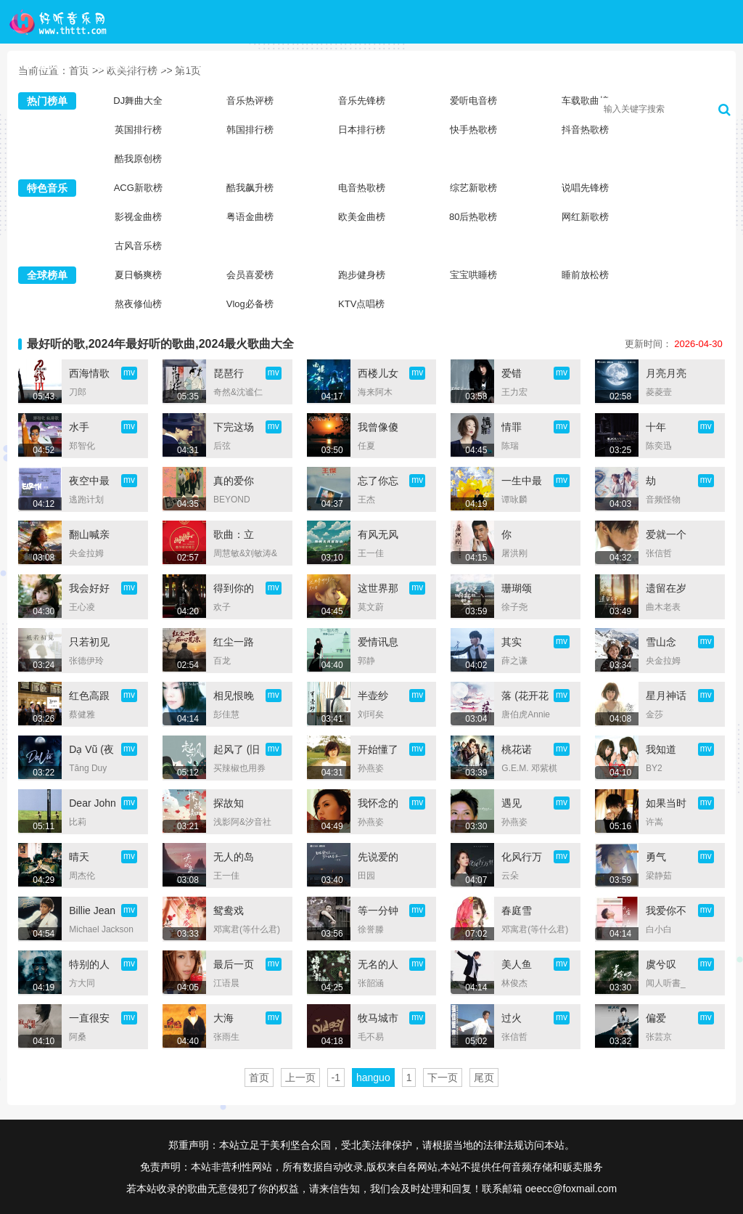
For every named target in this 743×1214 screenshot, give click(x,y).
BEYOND (231, 499)
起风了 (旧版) (236, 751)
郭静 (366, 661)
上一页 (300, 1077)
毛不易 (371, 1037)
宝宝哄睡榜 (473, 274)
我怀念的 (378, 803)
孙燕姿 (371, 768)
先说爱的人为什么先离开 (378, 859)
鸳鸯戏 (228, 910)
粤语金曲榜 (250, 216)
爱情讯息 (378, 642)
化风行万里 (521, 859)
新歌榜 (108, 65)
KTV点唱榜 (361, 303)
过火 (511, 1018)
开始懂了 (378, 749)
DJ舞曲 (269, 65)
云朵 (510, 876)
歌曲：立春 (233, 537)
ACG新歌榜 (138, 187)
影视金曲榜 (138, 216)
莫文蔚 (371, 607)
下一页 (442, 1077)
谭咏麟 (514, 499)
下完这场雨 (233, 429)
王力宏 (514, 392)
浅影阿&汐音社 (242, 822)
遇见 (511, 803)
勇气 (656, 857)
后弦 (222, 446)
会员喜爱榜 (250, 274)
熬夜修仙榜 (138, 303)
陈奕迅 (659, 446)
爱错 (511, 373)
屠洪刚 (514, 553)
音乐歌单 (510, 65)
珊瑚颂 (516, 588)
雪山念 (661, 642)
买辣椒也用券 (239, 768)
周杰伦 (82, 876)
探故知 (228, 803)
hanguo (373, 1077)
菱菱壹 (659, 392)
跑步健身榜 (361, 274)
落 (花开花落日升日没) (525, 698)
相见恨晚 (233, 695)
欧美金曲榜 (361, 216)
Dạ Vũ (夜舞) (91, 751)
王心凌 (82, 607)
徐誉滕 (371, 929)
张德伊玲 (86, 661)
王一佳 (371, 553)
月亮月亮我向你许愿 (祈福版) (666, 375)
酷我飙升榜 (250, 187)
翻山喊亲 (89, 534)
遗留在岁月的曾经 (666, 590)
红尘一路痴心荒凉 (233, 644)
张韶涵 (371, 983)
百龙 (222, 661)
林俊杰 (514, 983)
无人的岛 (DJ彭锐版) (233, 859)
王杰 (366, 499)
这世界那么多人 (378, 590)
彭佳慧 (226, 714)
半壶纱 (373, 695)
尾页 (484, 1077)
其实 (511, 642)
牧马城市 (378, 1018)
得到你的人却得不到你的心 (233, 590)
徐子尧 (514, 607)
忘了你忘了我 (378, 483)
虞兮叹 (661, 964)
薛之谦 (514, 661)
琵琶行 (228, 373)
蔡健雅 (82, 714)
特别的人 (89, 964)
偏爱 (656, 1018)
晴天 (79, 857)
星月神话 (666, 695)
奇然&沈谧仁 (238, 392)
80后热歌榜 (473, 216)
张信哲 (659, 553)
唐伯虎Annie (525, 714)
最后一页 (233, 964)
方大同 (82, 983)
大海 (223, 1018)
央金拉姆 (86, 553)
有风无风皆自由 (378, 537)
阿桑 (77, 1037)
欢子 (222, 607)
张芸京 (659, 1037)
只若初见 (89, 642)
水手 (79, 427)
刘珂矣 (371, 714)
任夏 (366, 446)
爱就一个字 (666, 537)
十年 (656, 427)
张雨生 (226, 1037)
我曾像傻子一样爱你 (378, 429)
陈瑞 (510, 446)
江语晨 (226, 983)
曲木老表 (663, 607)
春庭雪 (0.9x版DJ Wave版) (523, 913)
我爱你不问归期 (666, 913)
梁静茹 (659, 876)
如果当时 (666, 803)
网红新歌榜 (585, 216)
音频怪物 (663, 499)
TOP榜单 (189, 65)
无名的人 (378, 964)
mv (129, 372)
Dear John (92, 803)
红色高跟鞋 (89, 698)
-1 (336, 1077)
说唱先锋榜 (585, 187)
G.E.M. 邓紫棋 (529, 768)
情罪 (511, 427)
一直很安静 (89, 1020)
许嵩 (654, 822)
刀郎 (77, 392)
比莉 (77, 822)
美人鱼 (516, 964)
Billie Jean (92, 910)
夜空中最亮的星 (89, 483)
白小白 (659, 929)
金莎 (654, 714)
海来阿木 (375, 392)
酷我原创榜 (138, 158)
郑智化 (82, 446)
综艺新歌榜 (473, 187)
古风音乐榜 (138, 245)
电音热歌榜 (361, 187)
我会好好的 (89, 590)
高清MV (594, 65)
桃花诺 (516, 749)
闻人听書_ (666, 983)
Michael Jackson (101, 929)
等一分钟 (378, 910)
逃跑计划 (86, 499)
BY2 (654, 768)
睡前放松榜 (585, 274)
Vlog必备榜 (250, 303)
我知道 (661, 749)
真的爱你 (233, 480)
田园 (366, 876)
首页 (41, 65)
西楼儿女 (378, 373)
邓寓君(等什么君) (246, 929)
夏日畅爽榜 (138, 274)
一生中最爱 (521, 483)
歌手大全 (424, 65)
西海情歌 (89, 373)
